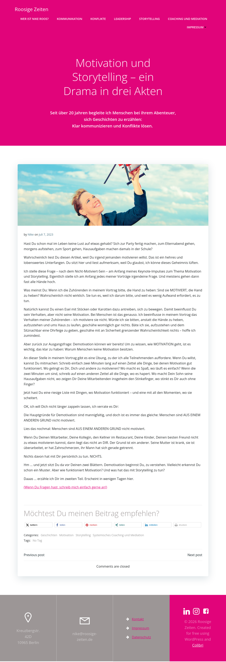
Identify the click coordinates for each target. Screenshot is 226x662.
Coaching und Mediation (187, 19)
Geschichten (49, 536)
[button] (39, 525)
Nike (31, 235)
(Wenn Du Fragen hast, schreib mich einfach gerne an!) (65, 488)
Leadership (122, 19)
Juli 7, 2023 (46, 235)
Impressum (197, 27)
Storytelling (149, 19)
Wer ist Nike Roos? (35, 19)
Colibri (197, 645)
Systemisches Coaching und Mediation (118, 536)
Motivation (66, 536)
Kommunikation (69, 19)
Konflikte (98, 19)
